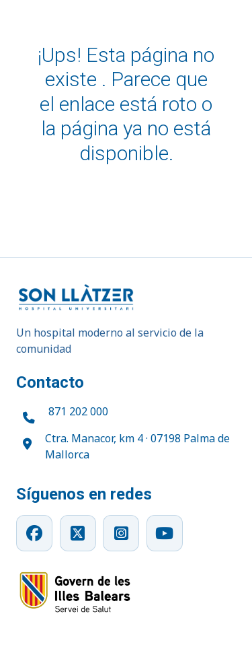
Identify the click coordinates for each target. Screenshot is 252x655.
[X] (78, 533)
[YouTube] (164, 533)
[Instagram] (121, 533)
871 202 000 (78, 411)
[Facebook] (34, 533)
